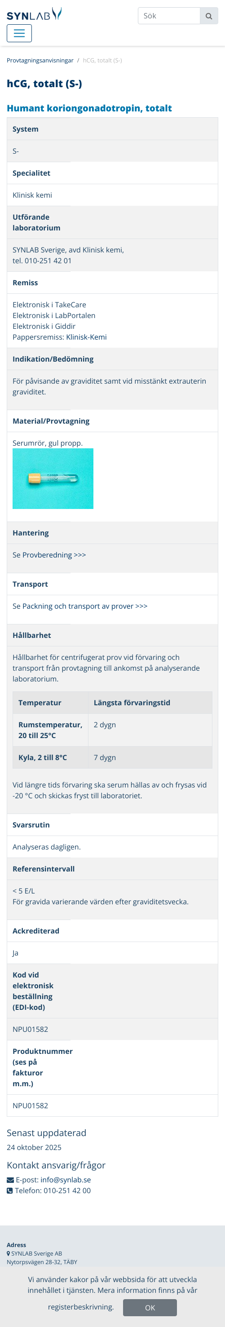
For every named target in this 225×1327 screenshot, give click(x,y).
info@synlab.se (65, 1180)
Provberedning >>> (54, 555)
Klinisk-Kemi (86, 337)
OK (150, 1308)
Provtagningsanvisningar (40, 60)
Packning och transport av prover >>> (85, 606)
